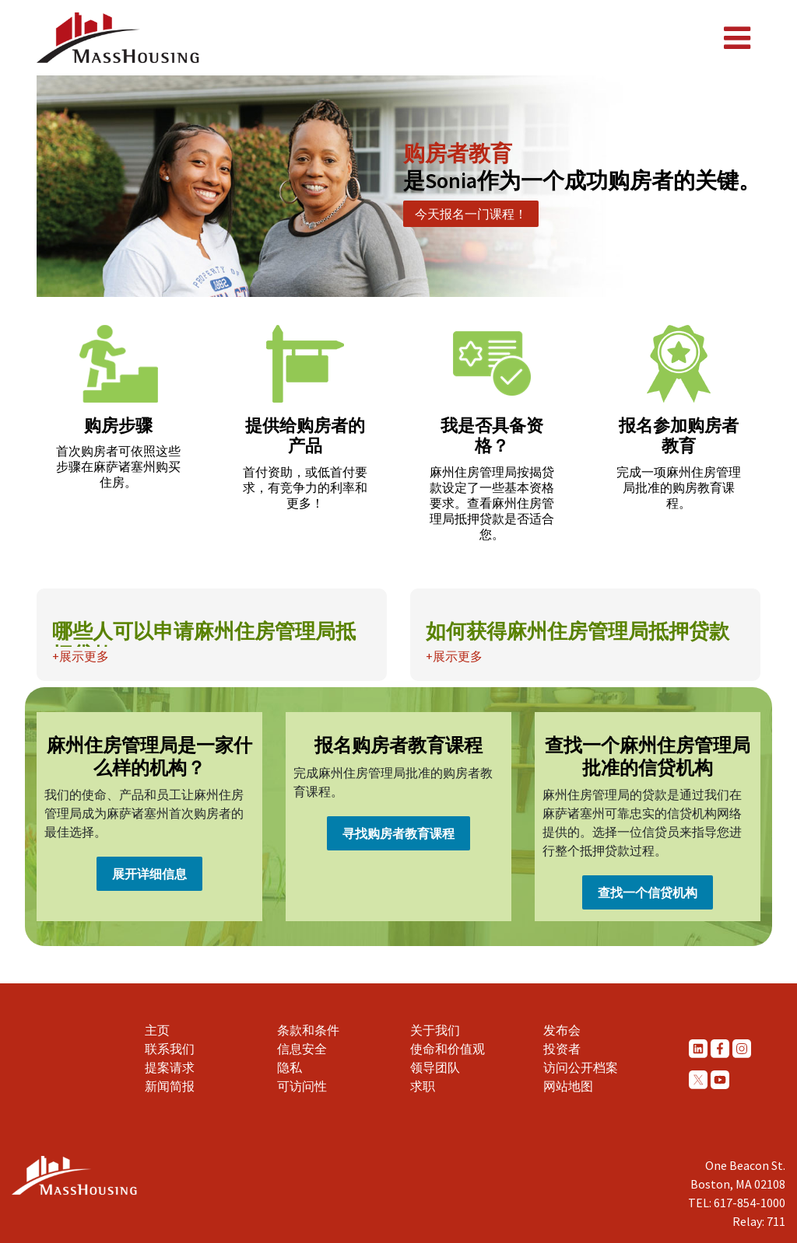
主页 (157, 1030)
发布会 (562, 1030)
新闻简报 (170, 1086)
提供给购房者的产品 (305, 435)
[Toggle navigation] (737, 38)
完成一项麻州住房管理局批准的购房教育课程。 (678, 487)
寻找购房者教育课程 (398, 833)
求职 (422, 1086)
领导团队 (435, 1067)
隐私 (289, 1067)
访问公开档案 (580, 1067)
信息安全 (302, 1048)
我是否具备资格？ (492, 435)
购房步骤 (118, 425)
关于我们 (435, 1030)
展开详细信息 (149, 874)
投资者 (562, 1048)
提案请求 (170, 1067)
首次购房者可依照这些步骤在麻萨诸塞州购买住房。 (118, 466)
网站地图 (568, 1086)
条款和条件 (308, 1030)
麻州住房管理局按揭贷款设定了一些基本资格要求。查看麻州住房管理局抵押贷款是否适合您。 (492, 503)
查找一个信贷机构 (647, 892)
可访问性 (302, 1086)
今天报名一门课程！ (471, 214)
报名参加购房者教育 (679, 435)
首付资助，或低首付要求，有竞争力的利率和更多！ (305, 487)
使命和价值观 (447, 1048)
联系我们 (170, 1048)
